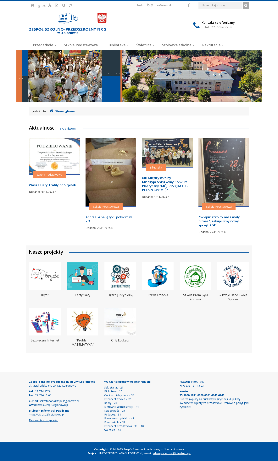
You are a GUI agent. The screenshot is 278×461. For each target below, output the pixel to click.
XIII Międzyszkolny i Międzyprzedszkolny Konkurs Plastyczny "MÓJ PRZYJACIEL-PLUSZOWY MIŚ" (165, 184)
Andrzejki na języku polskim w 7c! (109, 219)
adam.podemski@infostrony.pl (172, 453)
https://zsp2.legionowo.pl (53, 405)
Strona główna (62, 111)
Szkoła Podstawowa (82, 45)
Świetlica (145, 45)
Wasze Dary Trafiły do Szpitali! (52, 185)
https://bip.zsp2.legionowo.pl (46, 414)
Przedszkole (44, 45)
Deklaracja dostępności (43, 420)
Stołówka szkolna (178, 45)
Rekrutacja (213, 45)
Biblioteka (118, 45)
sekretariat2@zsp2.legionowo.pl (59, 401)
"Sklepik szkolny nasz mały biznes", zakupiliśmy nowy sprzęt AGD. (219, 221)
